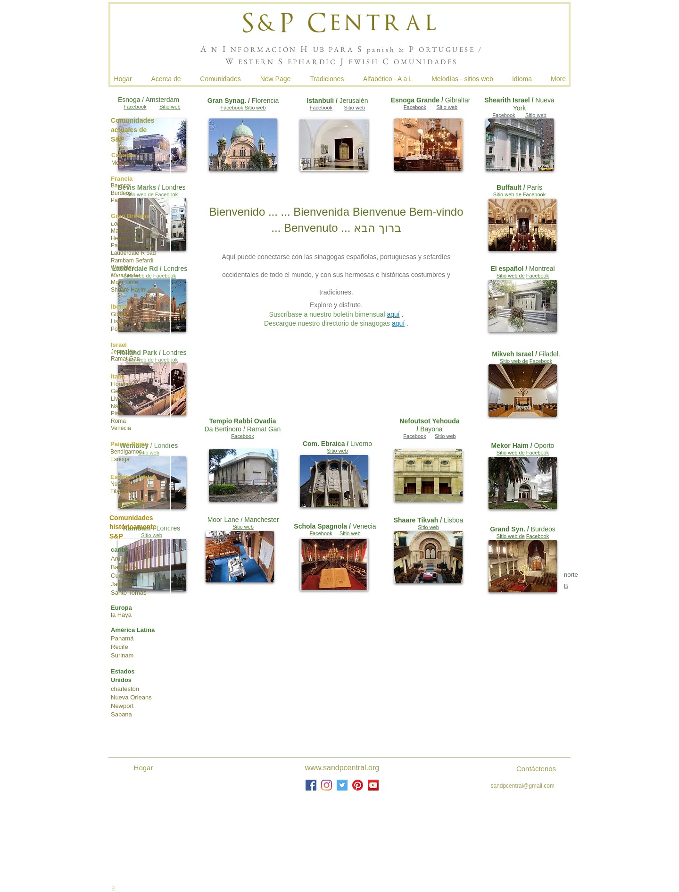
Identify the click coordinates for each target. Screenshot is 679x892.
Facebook (321, 107)
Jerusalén (123, 351)
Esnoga (120, 459)
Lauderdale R (128, 253)
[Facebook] (311, 785)
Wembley (122, 267)
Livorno (120, 399)
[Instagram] (326, 785)
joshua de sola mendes (452, 827)
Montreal (122, 163)
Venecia (121, 428)
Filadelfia (121, 491)
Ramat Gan (125, 358)
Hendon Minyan (130, 238)
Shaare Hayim (129, 289)
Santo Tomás (129, 592)
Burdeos (121, 193)
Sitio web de (507, 194)
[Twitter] (342, 785)
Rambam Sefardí (132, 260)
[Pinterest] (357, 785)
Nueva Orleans (131, 697)
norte (571, 574)
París (117, 200)
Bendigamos (126, 451)
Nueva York (124, 483)
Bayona (120, 185)
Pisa (116, 413)
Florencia (122, 384)
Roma (118, 421)
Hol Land (142, 245)
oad (151, 253)
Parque (120, 245)
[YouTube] (373, 785)
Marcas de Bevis (132, 230)
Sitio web (354, 107)
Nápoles (121, 406)
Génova (121, 391)
